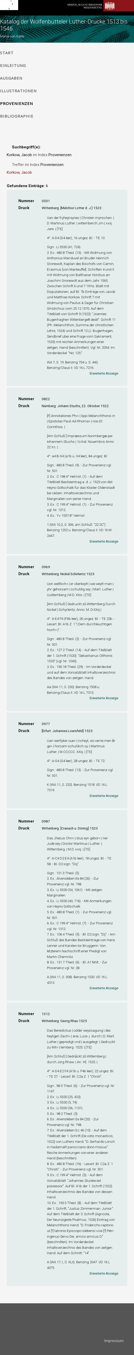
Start (6, 52)
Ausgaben (11, 78)
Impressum (114, 1340)
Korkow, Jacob (19, 172)
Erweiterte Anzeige (104, 373)
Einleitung (13, 65)
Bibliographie (16, 116)
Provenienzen (16, 103)
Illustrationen (18, 90)
